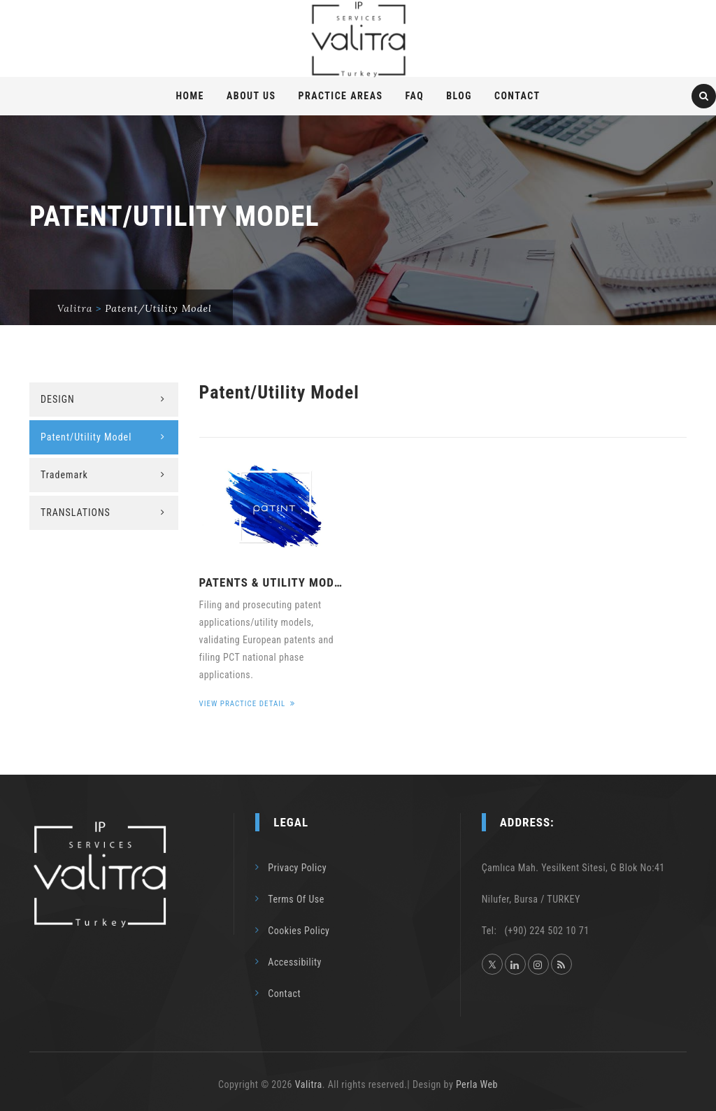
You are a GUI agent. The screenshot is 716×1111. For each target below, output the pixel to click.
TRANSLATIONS (75, 512)
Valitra (308, 1084)
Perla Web (477, 1084)
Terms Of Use (296, 899)
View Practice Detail (247, 703)
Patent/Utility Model (86, 437)
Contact (517, 95)
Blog (459, 95)
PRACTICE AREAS (341, 95)
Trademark (64, 474)
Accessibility (295, 962)
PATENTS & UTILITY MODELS (273, 582)
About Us (251, 95)
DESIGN (58, 399)
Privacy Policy (297, 867)
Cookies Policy (298, 930)
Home (190, 95)
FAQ (415, 95)
